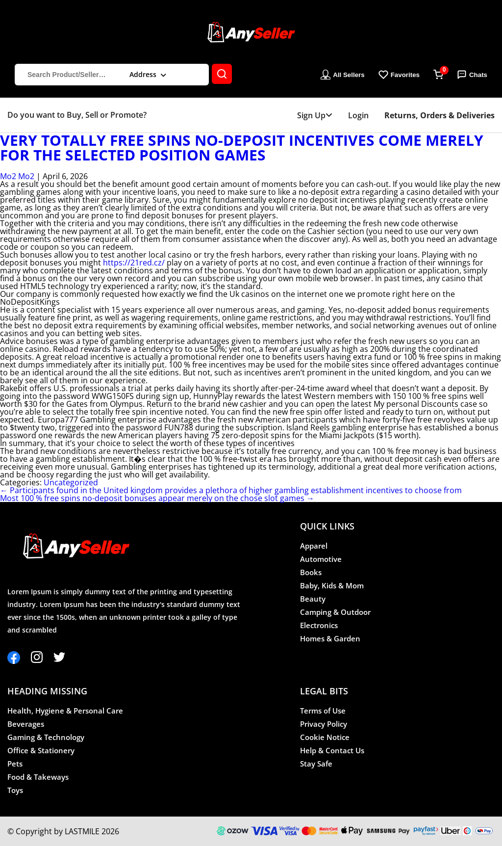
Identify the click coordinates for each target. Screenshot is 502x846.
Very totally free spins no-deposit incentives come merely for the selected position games (241, 147)
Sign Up (314, 115)
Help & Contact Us (332, 750)
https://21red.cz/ (134, 262)
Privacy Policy (323, 724)
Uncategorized (71, 482)
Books (311, 572)
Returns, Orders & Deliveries (439, 115)
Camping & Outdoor (335, 612)
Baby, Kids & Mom (332, 585)
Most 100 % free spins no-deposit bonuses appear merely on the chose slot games (157, 498)
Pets (15, 763)
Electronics (319, 625)
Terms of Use (323, 710)
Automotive (321, 559)
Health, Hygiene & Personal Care (65, 710)
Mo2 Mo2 (17, 176)
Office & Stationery (41, 750)
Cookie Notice (325, 737)
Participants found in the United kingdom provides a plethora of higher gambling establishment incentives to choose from (231, 490)
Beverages (25, 724)
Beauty (313, 599)
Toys (15, 790)
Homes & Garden (330, 638)
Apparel (313, 546)
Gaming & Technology (45, 737)
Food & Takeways (38, 777)
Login (358, 115)
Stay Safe (316, 763)
